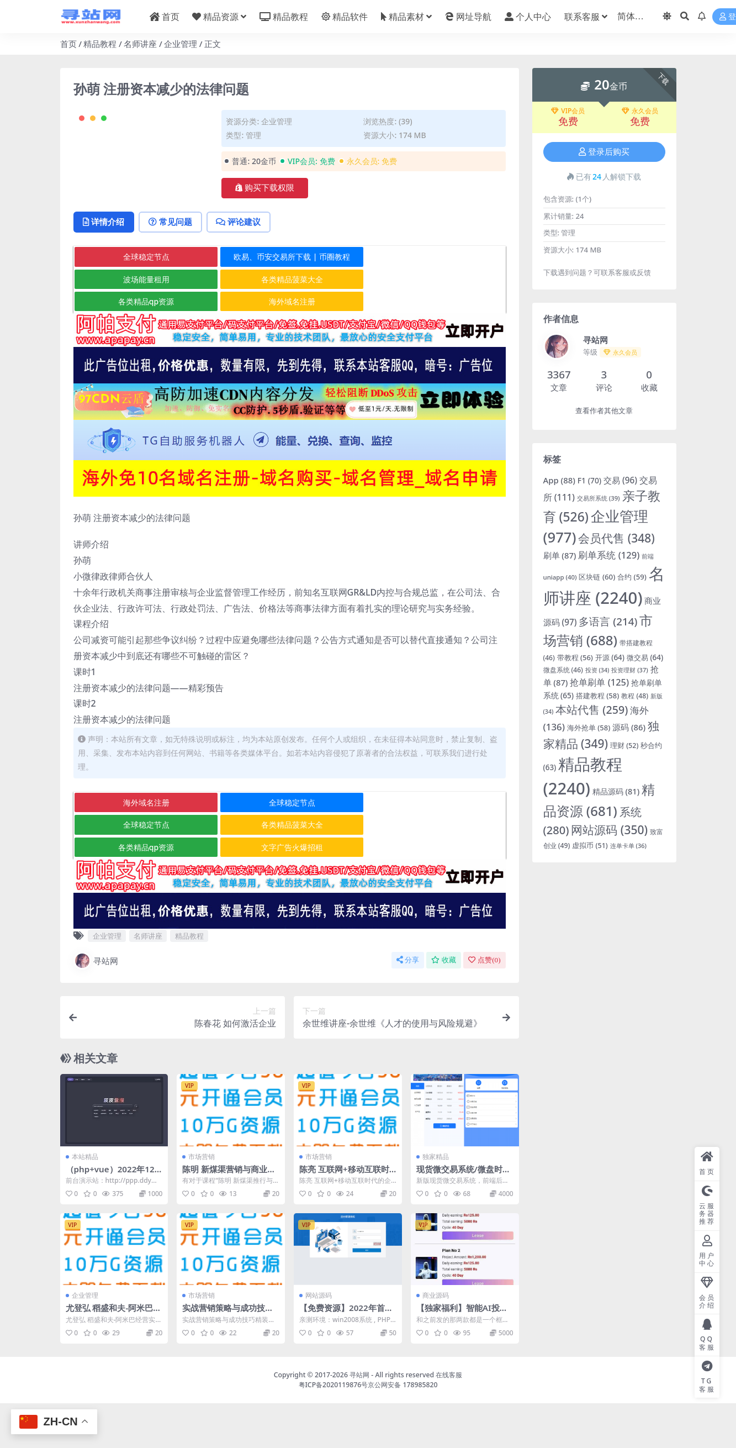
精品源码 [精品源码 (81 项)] (615, 791)
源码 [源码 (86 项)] (628, 727)
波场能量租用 (145, 323)
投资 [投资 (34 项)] (597, 670)
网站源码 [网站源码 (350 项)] (609, 830)
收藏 (443, 1005)
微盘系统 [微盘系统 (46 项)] (563, 670)
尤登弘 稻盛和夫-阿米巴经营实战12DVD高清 (114, 1357)
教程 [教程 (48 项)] (634, 696)
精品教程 (100, 43)
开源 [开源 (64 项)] (609, 657)
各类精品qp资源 (145, 345)
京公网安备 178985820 (402, 1429)
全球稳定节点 (145, 301)
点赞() (484, 1005)
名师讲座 (140, 43)
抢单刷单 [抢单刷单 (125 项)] (599, 682)
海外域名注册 (289, 345)
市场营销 (201, 1200)
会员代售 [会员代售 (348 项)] (616, 538)
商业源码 (435, 1340)
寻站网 (95, 1005)
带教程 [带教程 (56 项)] (575, 657)
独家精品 (435, 1200)
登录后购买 (604, 152)
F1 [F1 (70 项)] (589, 480)
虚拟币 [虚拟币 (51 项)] (589, 845)
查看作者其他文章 (604, 411)
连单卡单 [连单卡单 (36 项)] (628, 845)
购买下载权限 (264, 187)
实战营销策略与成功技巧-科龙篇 (229, 1357)
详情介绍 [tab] (104, 266)
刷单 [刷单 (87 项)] (559, 555)
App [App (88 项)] (559, 480)
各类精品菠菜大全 (289, 323)
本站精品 (85, 1200)
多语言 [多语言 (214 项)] (608, 621)
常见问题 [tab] (171, 266)
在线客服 (449, 1419)
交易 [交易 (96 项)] (620, 480)
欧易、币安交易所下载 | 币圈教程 (289, 301)
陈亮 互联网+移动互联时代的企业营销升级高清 (344, 1218)
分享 (407, 1005)
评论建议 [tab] (239, 266)
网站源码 (318, 1340)
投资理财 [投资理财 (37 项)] (629, 670)
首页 (68, 43)
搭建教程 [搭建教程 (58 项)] (597, 696)
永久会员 (640, 111)
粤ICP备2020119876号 (333, 1429)
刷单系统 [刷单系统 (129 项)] (608, 555)
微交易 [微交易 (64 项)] (645, 657)
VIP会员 (568, 111)
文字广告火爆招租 (289, 891)
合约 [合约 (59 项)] (632, 577)
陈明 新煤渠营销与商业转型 (229, 1218)
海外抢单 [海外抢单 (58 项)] (588, 728)
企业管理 (180, 43)
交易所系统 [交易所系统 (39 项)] (598, 498)
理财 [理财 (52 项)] (624, 745)
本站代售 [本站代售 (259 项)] (591, 709)
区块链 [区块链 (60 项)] (597, 577)
